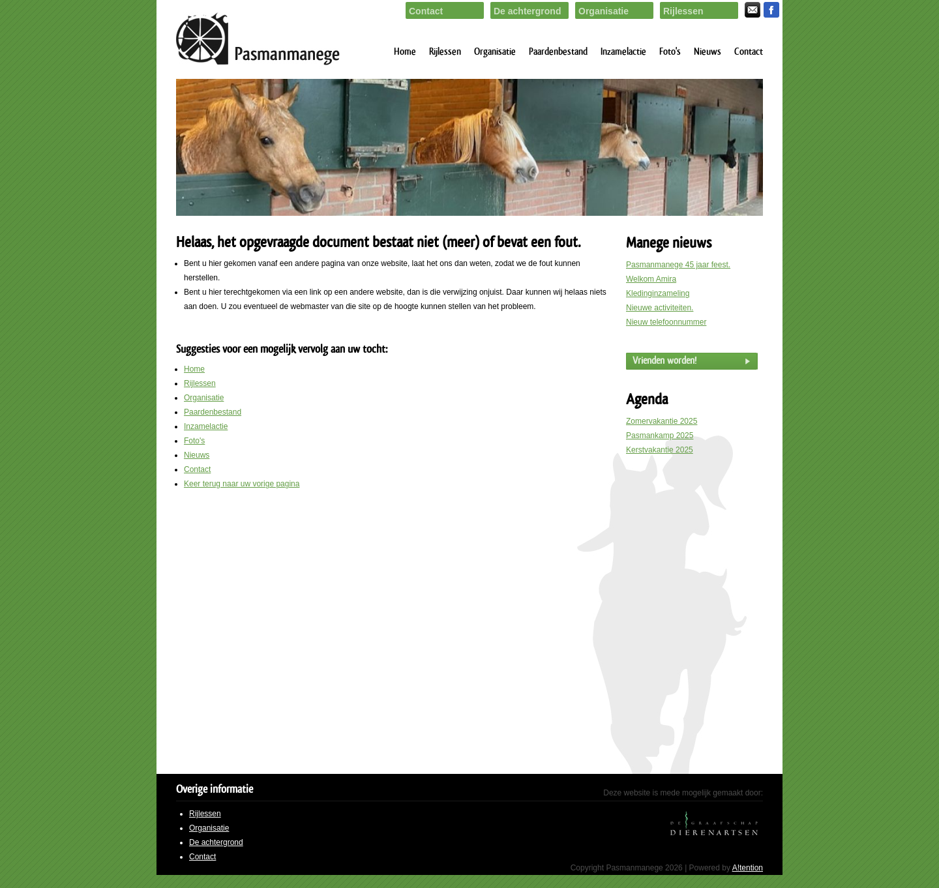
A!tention (747, 867)
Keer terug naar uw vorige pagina (241, 483)
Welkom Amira (651, 279)
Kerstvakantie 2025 (659, 449)
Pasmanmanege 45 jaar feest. (678, 264)
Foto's (670, 52)
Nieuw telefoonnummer (666, 322)
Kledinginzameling (657, 293)
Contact (748, 52)
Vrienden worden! (664, 361)
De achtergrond (216, 842)
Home (405, 52)
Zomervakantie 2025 (661, 421)
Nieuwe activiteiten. (659, 307)
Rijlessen (445, 52)
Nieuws (707, 52)
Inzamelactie (623, 52)
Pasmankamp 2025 (659, 435)
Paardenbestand (558, 52)
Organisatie (495, 52)
